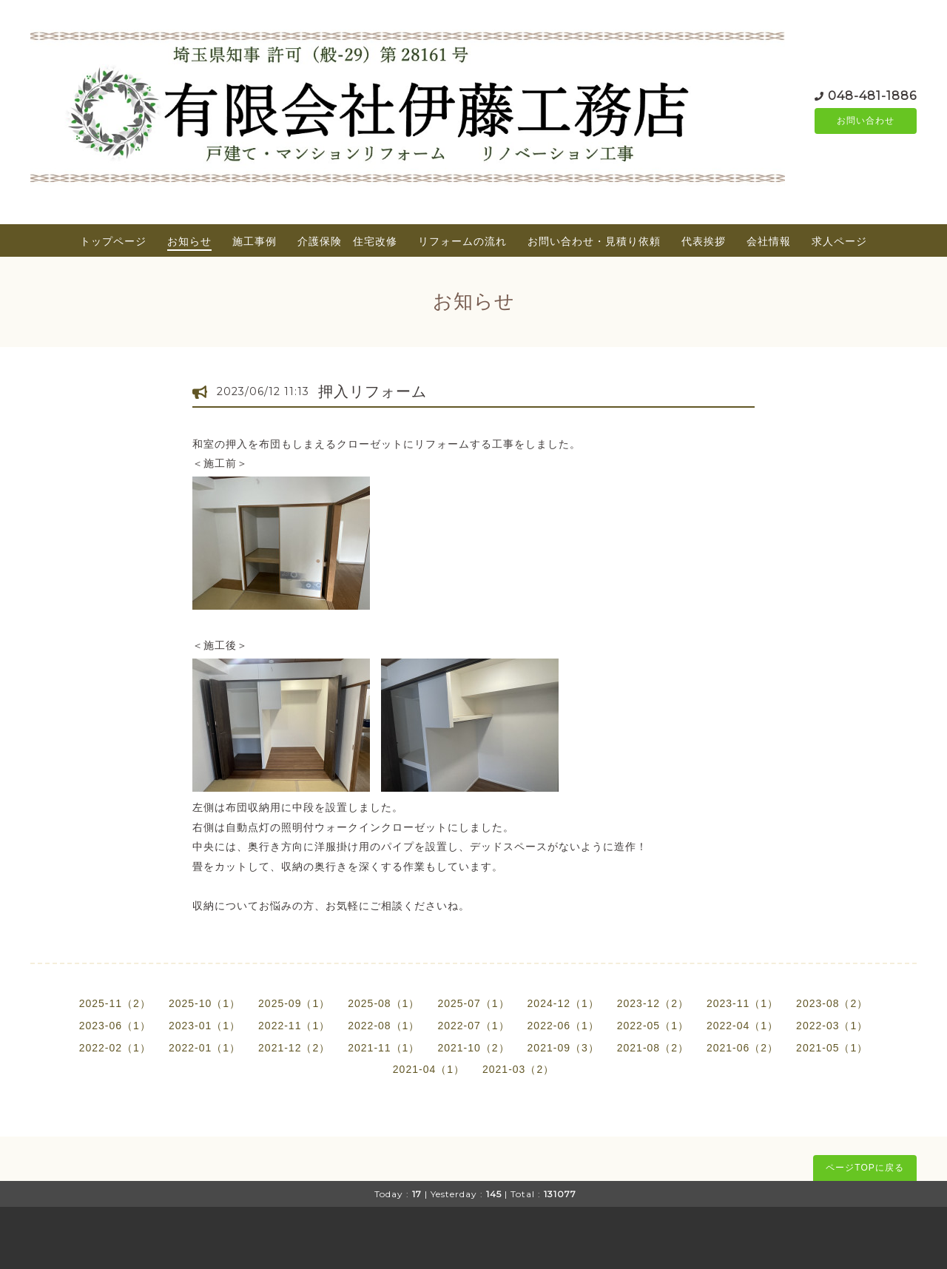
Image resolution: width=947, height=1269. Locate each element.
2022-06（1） (563, 1025)
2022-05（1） (653, 1025)
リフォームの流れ (462, 241)
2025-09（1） (294, 1003)
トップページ (113, 241)
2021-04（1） (429, 1069)
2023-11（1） (742, 1003)
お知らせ (189, 241)
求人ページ (839, 241)
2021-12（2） (294, 1048)
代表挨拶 (703, 241)
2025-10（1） (204, 1003)
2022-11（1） (294, 1025)
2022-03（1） (832, 1025)
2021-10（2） (473, 1048)
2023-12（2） (653, 1003)
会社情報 (769, 241)
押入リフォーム (372, 391)
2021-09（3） (563, 1048)
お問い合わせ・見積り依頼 (594, 241)
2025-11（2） (115, 1003)
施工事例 (254, 241)
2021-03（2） (518, 1069)
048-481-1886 (872, 94)
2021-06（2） (742, 1048)
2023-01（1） (204, 1025)
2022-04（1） (742, 1025)
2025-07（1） (473, 1003)
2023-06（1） (115, 1025)
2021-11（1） (383, 1048)
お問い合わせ (865, 121)
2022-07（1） (473, 1025)
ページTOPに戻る (864, 1167)
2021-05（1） (832, 1048)
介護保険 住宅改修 (347, 241)
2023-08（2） (832, 1003)
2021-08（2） (653, 1048)
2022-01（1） (204, 1048)
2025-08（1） (383, 1003)
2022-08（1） (383, 1025)
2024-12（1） (563, 1003)
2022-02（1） (115, 1048)
